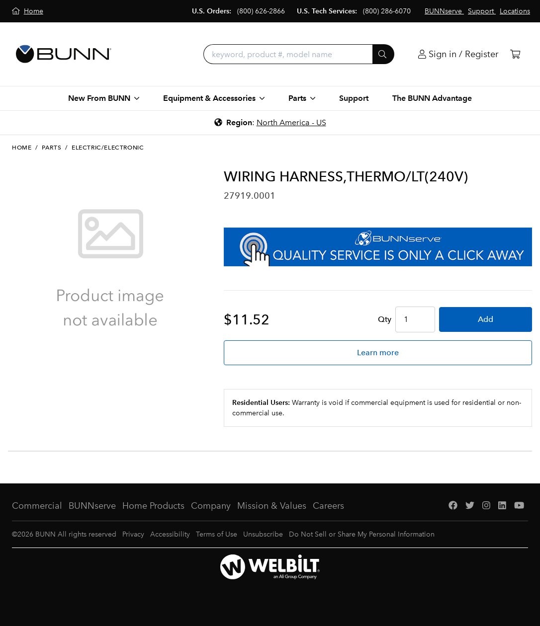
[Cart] (515, 54)
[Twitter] (469, 506)
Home (21, 147)
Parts (51, 147)
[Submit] (383, 54)
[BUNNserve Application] (378, 247)
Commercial (37, 505)
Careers (328, 505)
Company (211, 505)
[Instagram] (486, 506)
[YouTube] (519, 506)
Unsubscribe (263, 534)
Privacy (133, 534)
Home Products (153, 505)
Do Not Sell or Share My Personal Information (362, 534)
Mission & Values (271, 505)
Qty (384, 319)
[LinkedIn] (502, 506)
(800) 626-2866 (261, 11)
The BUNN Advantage (432, 98)
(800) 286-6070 (387, 11)
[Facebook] (453, 506)
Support (353, 98)
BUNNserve (92, 505)
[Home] (27, 11)
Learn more (378, 352)
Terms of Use (216, 534)
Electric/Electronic (108, 147)
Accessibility (170, 534)
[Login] (458, 54)
